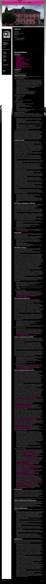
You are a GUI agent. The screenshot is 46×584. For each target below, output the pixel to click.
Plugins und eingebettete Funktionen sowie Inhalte (22, 64)
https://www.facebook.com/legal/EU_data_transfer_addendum (22, 407)
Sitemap (8, 580)
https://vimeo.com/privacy (19, 483)
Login (42, 580)
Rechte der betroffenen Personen (20, 67)
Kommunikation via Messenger (20, 61)
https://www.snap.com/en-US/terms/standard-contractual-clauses (24, 368)
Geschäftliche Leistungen (19, 58)
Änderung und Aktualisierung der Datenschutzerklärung (23, 66)
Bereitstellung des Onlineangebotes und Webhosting (23, 59)
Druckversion (5, 580)
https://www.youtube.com (25, 471)
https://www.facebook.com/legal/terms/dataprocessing (21, 404)
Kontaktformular (5, 65)
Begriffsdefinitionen (19, 68)
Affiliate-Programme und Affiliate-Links (21, 62)
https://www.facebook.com (33, 293)
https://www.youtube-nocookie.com (37, 475)
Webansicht (41, 581)
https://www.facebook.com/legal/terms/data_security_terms (23, 398)
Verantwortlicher (18, 56)
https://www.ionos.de (32, 230)
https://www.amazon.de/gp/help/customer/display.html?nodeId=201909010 (26, 335)
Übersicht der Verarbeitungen (20, 57)
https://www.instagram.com (34, 467)
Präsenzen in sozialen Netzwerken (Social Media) (22, 63)
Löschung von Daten (18, 65)
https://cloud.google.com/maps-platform (27, 461)
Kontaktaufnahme (18, 60)
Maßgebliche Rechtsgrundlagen (20, 57)
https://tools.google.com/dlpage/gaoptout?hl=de (22, 463)
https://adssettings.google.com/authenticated (28, 464)
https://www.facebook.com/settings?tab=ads (22, 296)
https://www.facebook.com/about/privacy (21, 295)
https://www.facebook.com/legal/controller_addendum (33, 418)
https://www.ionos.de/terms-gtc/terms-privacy (22, 231)
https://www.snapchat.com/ (25, 365)
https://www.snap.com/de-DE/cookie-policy (33, 366)
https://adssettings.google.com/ (30, 487)
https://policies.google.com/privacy (21, 462)
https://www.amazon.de (19, 334)
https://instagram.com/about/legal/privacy (28, 469)
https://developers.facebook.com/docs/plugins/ (29, 452)
